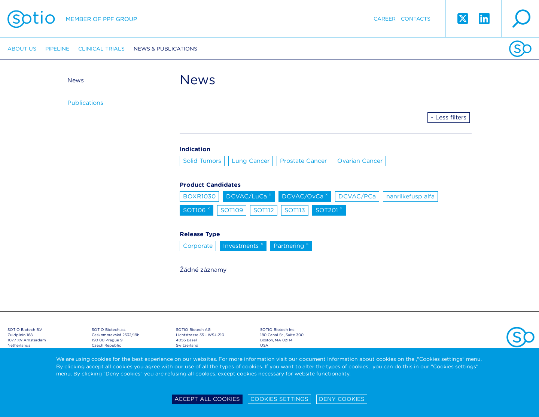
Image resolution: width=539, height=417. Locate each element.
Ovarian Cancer (360, 160)
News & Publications (165, 49)
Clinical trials (101, 49)
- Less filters (448, 117)
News (75, 80)
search (520, 18)
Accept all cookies (207, 399)
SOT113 (294, 210)
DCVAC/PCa (357, 196)
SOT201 (329, 210)
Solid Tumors (202, 160)
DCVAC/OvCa (305, 196)
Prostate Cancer (303, 160)
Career (385, 19)
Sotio (72, 18)
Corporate (198, 245)
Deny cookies (342, 399)
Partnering (291, 245)
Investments (243, 245)
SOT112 (263, 210)
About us (21, 49)
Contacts (415, 19)
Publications (85, 102)
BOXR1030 (199, 196)
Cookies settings (279, 399)
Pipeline (57, 49)
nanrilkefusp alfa (410, 196)
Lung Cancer (251, 160)
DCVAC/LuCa (248, 196)
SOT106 (196, 210)
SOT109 (231, 210)
